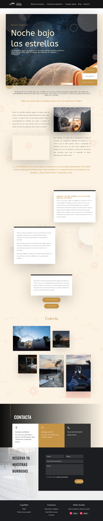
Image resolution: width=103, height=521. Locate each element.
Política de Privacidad (62, 477)
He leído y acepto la (57, 477)
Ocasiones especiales (54, 4)
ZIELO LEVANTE (52, 299)
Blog (79, 4)
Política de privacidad (24, 512)
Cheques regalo (70, 4)
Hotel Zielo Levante (51, 512)
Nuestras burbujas (37, 4)
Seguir (75, 513)
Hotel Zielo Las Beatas (51, 509)
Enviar (80, 481)
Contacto (86, 4)
